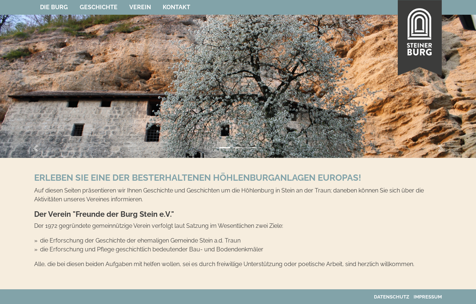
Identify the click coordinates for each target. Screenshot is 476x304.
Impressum (428, 297)
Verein (140, 7)
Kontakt (176, 7)
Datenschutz (391, 297)
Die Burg (54, 7)
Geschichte (99, 7)
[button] (35, 148)
